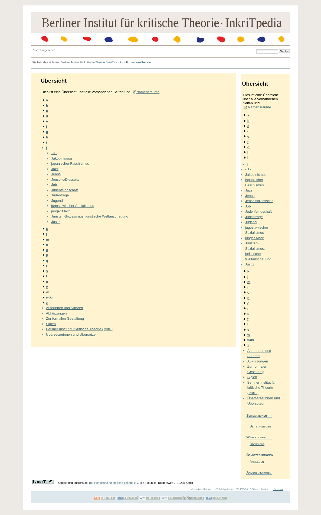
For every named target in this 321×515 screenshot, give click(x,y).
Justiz (55, 222)
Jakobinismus (62, 158)
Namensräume (147, 92)
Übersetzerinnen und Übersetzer (71, 334)
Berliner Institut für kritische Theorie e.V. (114, 482)
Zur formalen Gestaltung (65, 318)
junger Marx (60, 211)
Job (54, 185)
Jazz (54, 169)
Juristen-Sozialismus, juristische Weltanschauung (89, 216)
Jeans (56, 174)
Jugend (57, 201)
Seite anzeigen (260, 426)
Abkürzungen (56, 313)
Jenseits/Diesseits (65, 179)
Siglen (51, 324)
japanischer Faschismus (70, 163)
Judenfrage (60, 195)
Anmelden (257, 461)
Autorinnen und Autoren (64, 308)
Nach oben (278, 489)
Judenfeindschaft (64, 190)
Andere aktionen (258, 472)
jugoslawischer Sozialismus (72, 206)
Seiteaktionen (256, 415)
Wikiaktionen (256, 437)
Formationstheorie (138, 62)
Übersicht (257, 444)
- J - (54, 153)
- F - (120, 62)
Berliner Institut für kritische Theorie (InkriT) (87, 62)
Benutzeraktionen (259, 455)
